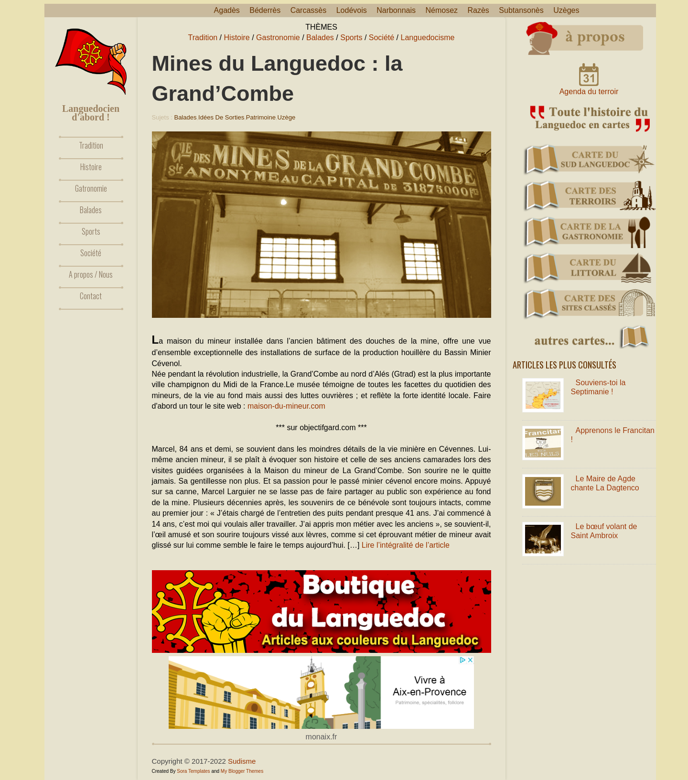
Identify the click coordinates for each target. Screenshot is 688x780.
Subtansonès (521, 10)
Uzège (287, 117)
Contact (91, 296)
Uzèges (566, 10)
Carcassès (308, 10)
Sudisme (242, 761)
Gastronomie (278, 37)
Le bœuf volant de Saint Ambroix (604, 531)
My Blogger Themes (242, 771)
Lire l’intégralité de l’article (406, 545)
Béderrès (264, 10)
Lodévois (351, 10)
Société (90, 253)
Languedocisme (428, 37)
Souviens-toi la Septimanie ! (598, 387)
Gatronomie (91, 188)
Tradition (91, 145)
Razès (478, 10)
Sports (91, 231)
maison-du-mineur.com (286, 406)
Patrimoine (261, 117)
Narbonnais (396, 10)
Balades (91, 210)
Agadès (227, 10)
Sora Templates (193, 771)
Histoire (91, 167)
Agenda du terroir (589, 91)
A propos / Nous (91, 274)
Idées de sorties (221, 117)
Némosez (441, 10)
